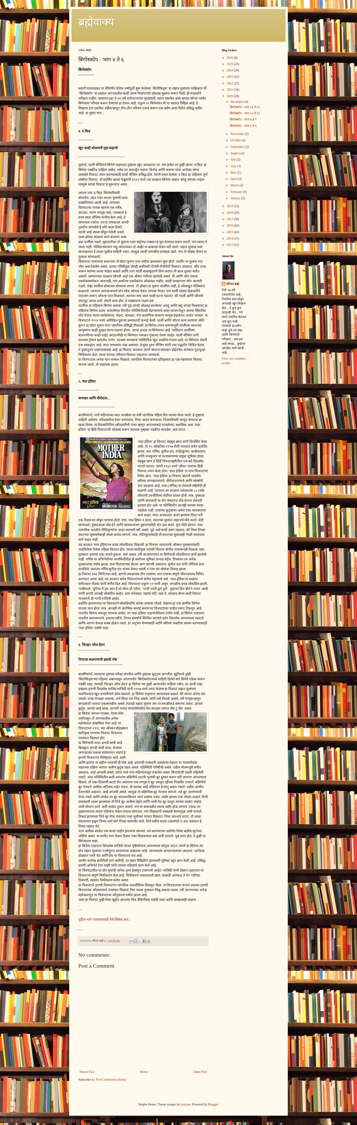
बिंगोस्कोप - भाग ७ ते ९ (243, 119)
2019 (230, 206)
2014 (230, 238)
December (237, 101)
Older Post (200, 1072)
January (235, 198)
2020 (230, 96)
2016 (230, 225)
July (233, 159)
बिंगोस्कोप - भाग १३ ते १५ (245, 107)
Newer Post (86, 1072)
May (233, 172)
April (234, 179)
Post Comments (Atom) (111, 1079)
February (236, 192)
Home (144, 1072)
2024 (230, 70)
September (237, 147)
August (235, 153)
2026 (230, 57)
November (237, 134)
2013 (230, 245)
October (236, 140)
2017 (230, 219)
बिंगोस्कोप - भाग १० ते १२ (245, 113)
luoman (185, 1104)
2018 (230, 212)
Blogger (213, 1104)
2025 (230, 64)
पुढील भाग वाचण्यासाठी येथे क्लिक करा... (104, 919)
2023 (230, 76)
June (233, 166)
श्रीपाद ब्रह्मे (232, 284)
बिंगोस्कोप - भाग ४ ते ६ (243, 126)
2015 (230, 232)
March (235, 185)
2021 (230, 89)
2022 (230, 83)
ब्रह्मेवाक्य (96, 22)
